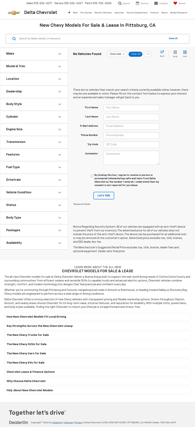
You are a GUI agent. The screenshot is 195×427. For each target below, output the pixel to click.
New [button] (75, 13)
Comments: (91, 154)
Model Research (178, 13)
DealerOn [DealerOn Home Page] (57, 423)
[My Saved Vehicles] (179, 3)
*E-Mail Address (89, 126)
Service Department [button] (137, 13)
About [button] (164, 13)
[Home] (69, 13)
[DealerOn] (18, 422)
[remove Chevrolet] (117, 54)
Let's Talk (104, 195)
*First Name (91, 108)
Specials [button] (119, 13)
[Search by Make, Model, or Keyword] (92, 38)
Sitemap (68, 423)
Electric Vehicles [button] (103, 13)
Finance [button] (154, 13)
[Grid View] (174, 54)
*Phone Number (89, 135)
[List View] (185, 54)
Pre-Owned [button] (86, 13)
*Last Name (91, 117)
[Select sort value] (163, 54)
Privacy (79, 423)
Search (173, 38)
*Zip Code (92, 144)
